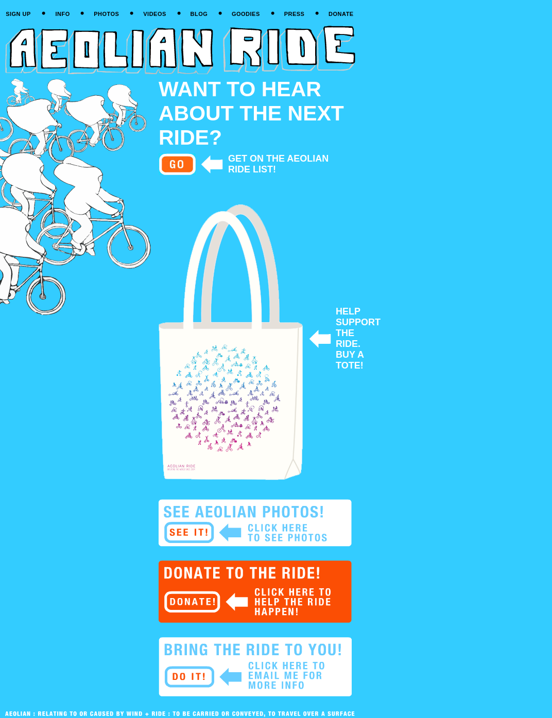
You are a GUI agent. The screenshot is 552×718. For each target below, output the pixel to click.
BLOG (199, 14)
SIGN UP (18, 14)
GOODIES (246, 14)
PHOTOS (106, 14)
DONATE (341, 14)
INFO (62, 14)
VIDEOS (154, 14)
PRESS (294, 14)
